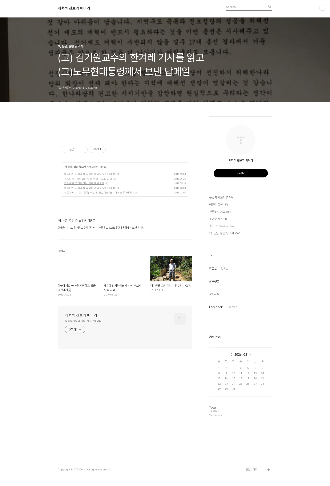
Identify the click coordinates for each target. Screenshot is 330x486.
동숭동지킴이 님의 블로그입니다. (83, 321)
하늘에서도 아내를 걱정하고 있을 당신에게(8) (90, 187)
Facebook (216, 307)
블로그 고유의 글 (222, 226)
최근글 (213, 268)
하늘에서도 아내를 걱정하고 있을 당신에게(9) (90, 174)
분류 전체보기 (221, 198)
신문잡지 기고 (220, 212)
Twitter (232, 307)
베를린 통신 (218, 205)
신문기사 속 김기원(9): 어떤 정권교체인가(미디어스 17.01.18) (98, 192)
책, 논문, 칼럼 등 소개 (75, 166)
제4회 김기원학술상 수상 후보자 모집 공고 (88, 178)
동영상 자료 (218, 219)
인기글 (225, 268)
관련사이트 (251, 469)
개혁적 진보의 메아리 (74, 8)
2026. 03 (240, 355)
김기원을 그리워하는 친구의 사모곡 (84, 183)
